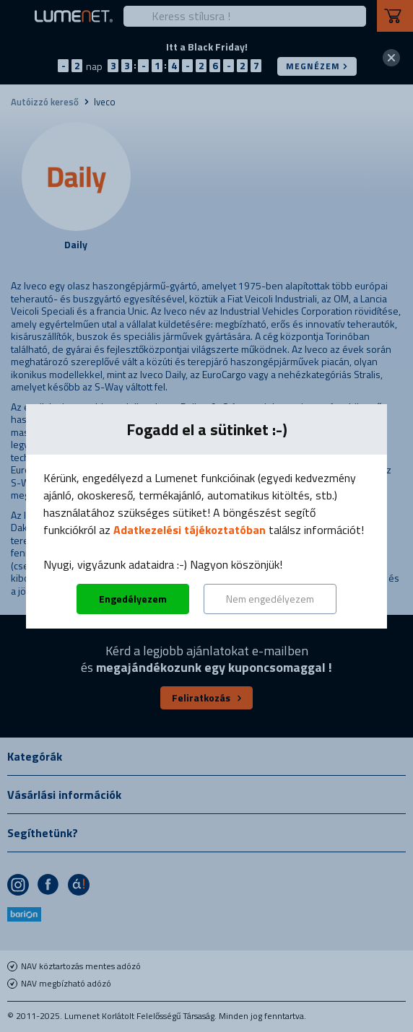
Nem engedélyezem (270, 598)
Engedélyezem (133, 598)
